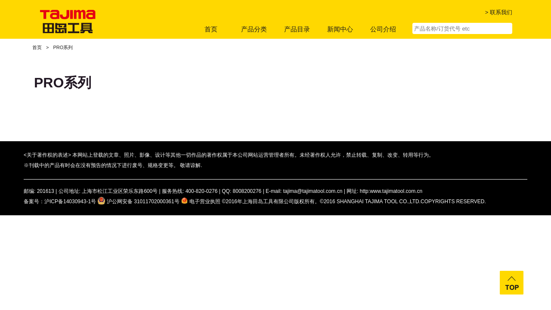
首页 (210, 29)
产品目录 (297, 29)
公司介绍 (383, 29)
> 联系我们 (498, 12)
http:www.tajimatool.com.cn (391, 191)
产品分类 (254, 29)
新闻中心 (340, 29)
